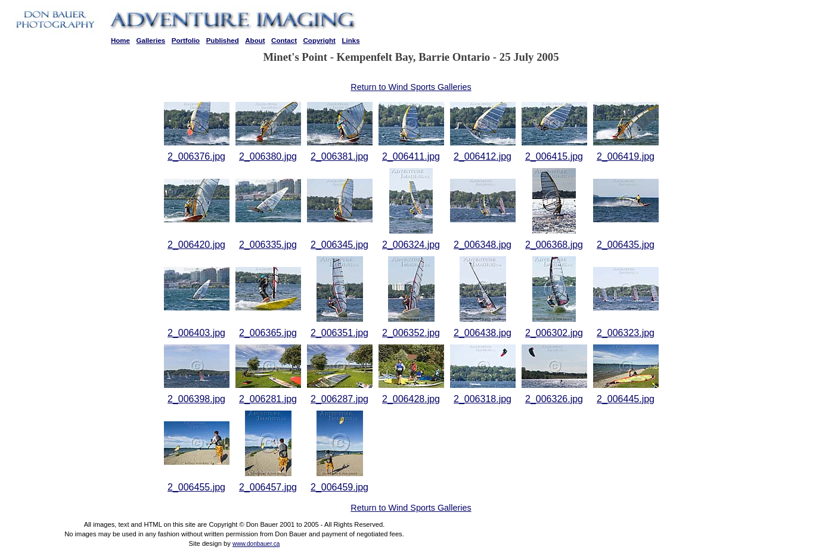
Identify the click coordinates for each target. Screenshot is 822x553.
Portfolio (186, 40)
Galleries (151, 40)
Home (120, 40)
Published (222, 40)
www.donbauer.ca (256, 543)
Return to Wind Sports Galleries (410, 87)
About (255, 40)
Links (350, 40)
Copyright (319, 40)
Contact (284, 40)
